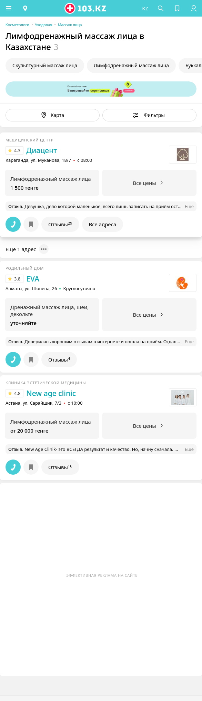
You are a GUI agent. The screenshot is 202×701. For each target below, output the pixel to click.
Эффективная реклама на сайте (102, 575)
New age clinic (51, 393)
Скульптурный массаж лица (44, 65)
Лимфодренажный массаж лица (131, 65)
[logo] (85, 8)
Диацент (41, 150)
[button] (8, 8)
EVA (32, 279)
